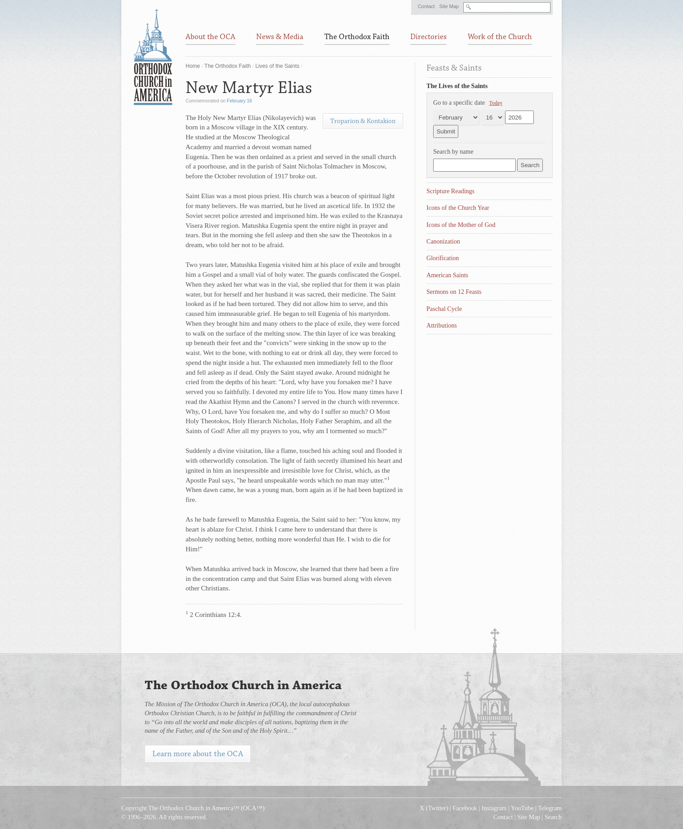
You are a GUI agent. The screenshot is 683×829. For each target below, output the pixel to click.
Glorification (442, 258)
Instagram (494, 808)
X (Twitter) (434, 808)
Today (496, 103)
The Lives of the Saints (457, 86)
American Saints (447, 275)
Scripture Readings (450, 191)
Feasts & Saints (454, 67)
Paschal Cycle (444, 309)
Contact (426, 6)
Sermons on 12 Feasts (454, 291)
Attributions (441, 325)
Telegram (550, 808)
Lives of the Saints (277, 66)
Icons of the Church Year (457, 207)
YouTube (522, 808)
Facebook (464, 808)
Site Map (449, 6)
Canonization (443, 241)
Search (553, 817)
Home (193, 66)
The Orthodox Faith (227, 66)
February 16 (239, 100)
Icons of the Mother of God (461, 225)
